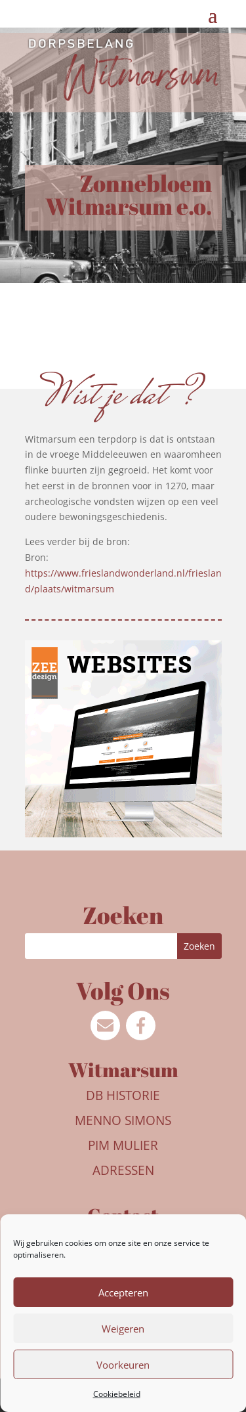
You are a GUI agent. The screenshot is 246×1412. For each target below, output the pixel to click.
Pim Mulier (123, 1145)
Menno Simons (123, 1120)
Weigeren (123, 1328)
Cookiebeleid (116, 1394)
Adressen (123, 1170)
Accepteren (123, 1292)
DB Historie (123, 1095)
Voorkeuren (123, 1364)
